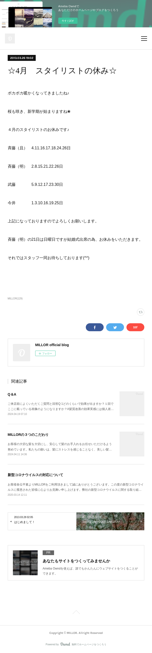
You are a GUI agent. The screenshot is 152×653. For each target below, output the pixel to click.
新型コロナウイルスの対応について (35, 475)
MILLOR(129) (15, 298)
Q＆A (12, 394)
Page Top (76, 613)
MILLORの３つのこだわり (28, 435)
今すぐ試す (68, 20)
